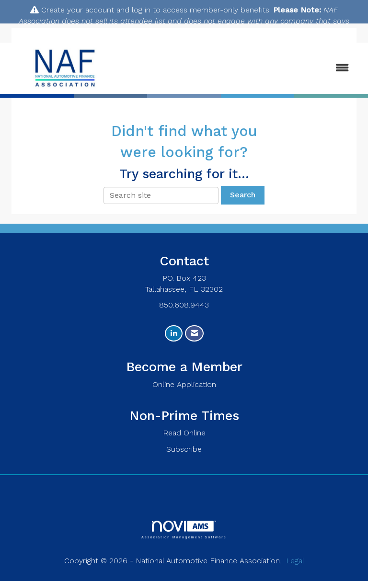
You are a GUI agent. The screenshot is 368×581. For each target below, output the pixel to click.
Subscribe (184, 449)
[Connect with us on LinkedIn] (174, 333)
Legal (295, 560)
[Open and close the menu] (241, 68)
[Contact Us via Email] (194, 333)
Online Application (184, 384)
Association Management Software (184, 529)
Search (242, 194)
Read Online (184, 432)
